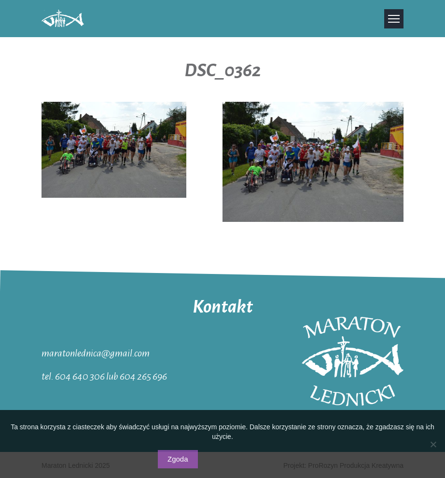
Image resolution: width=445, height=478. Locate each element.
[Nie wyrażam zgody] (433, 444)
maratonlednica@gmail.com (96, 352)
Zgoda (177, 459)
